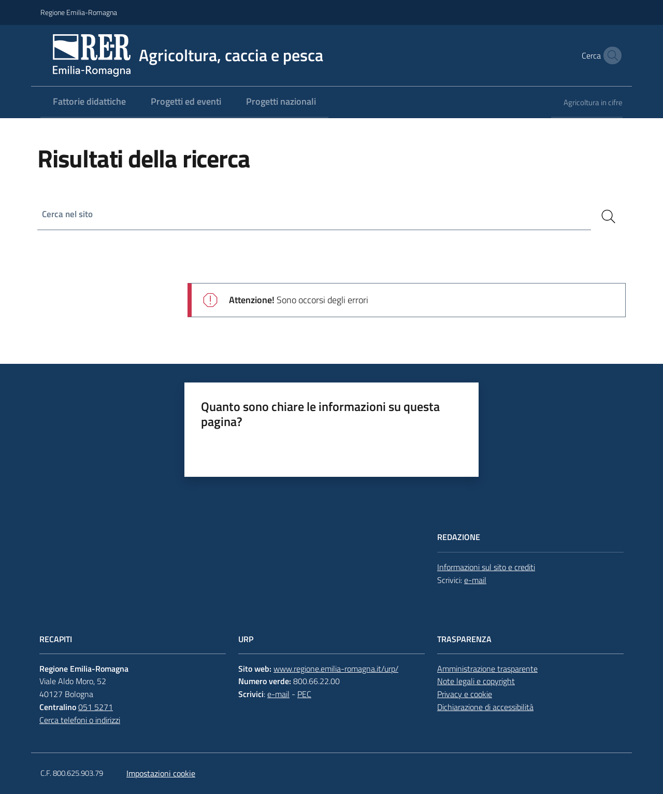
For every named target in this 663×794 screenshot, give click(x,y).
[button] (610, 55)
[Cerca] (608, 216)
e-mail (475, 580)
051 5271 (95, 707)
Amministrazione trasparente (487, 668)
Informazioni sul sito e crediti (486, 567)
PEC (304, 694)
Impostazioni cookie (160, 773)
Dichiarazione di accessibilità (485, 707)
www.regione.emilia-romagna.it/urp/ (335, 668)
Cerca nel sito (68, 214)
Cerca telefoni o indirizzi (79, 720)
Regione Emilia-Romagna (78, 12)
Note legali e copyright (476, 681)
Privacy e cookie (464, 694)
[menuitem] (89, 102)
